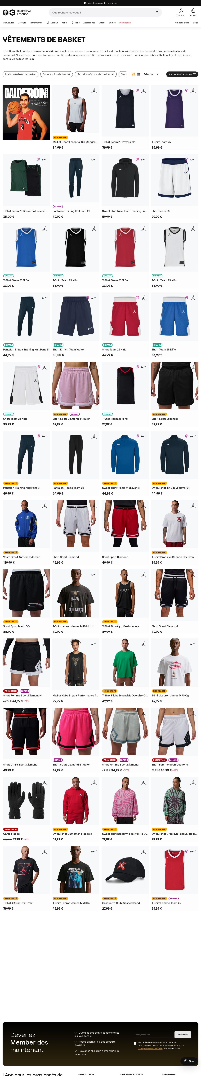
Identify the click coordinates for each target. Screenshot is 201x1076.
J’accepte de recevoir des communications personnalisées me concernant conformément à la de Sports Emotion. (161, 1045)
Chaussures (8, 23)
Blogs (195, 23)
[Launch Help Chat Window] (189, 1061)
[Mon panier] (193, 12)
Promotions (125, 23)
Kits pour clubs (182, 23)
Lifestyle (22, 23)
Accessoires (89, 23)
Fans (75, 23)
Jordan (52, 23)
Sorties (112, 23)
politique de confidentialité (150, 1048)
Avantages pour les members (100, 3)
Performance (36, 23)
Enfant (102, 23)
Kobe (64, 23)
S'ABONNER (183, 1035)
